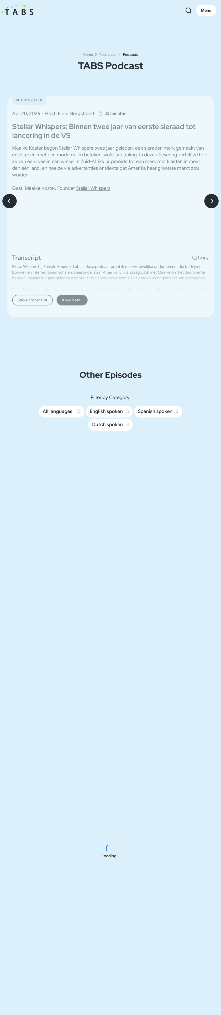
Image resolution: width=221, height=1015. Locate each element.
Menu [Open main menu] (206, 10)
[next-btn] (211, 201)
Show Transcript (32, 300)
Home (88, 54)
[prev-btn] (9, 201)
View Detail (72, 300)
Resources (108, 54)
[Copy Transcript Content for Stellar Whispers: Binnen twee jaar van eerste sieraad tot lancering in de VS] (200, 257)
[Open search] (188, 10)
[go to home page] (19, 10)
